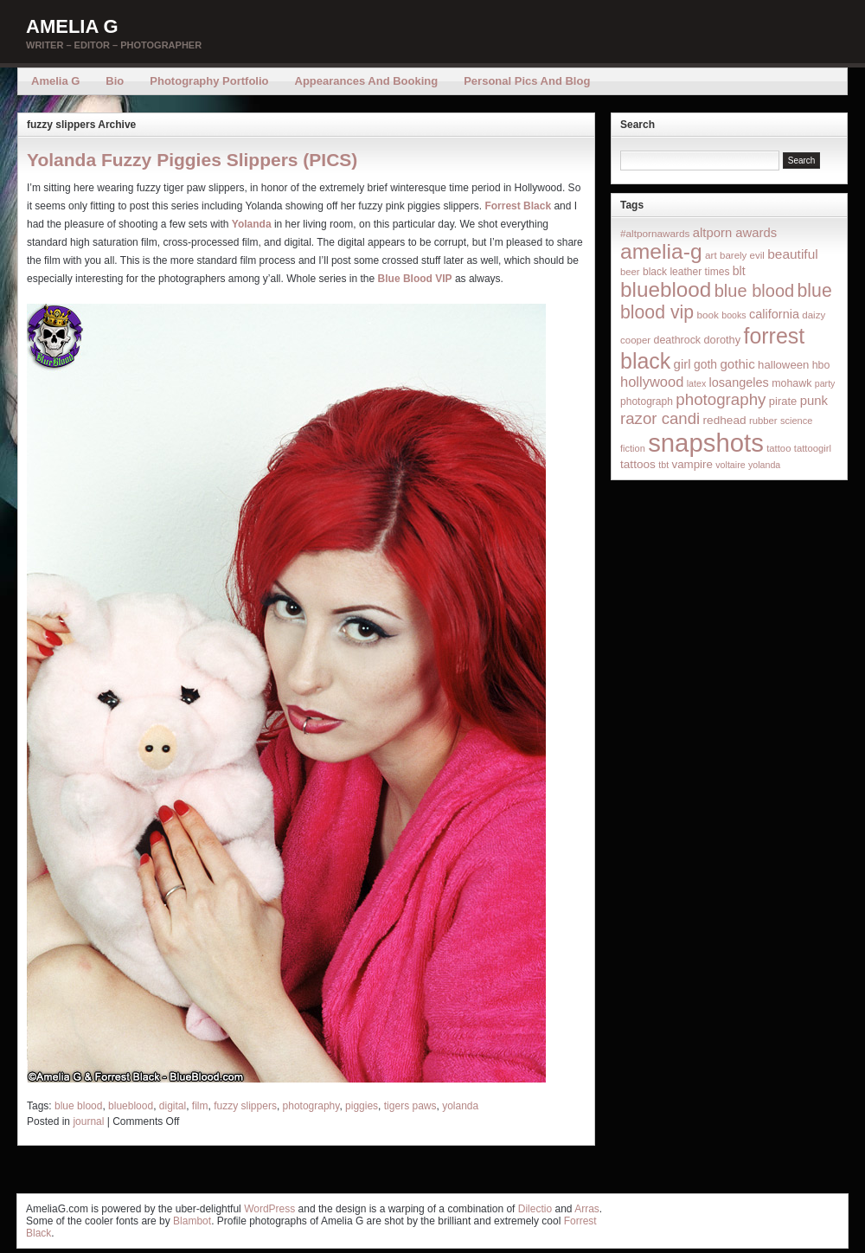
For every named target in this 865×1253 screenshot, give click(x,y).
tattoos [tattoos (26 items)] (638, 464)
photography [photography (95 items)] (721, 399)
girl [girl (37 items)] (682, 364)
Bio (115, 80)
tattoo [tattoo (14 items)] (778, 448)
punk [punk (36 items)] (814, 400)
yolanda (460, 1106)
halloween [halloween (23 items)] (783, 364)
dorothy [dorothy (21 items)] (721, 339)
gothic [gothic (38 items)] (737, 364)
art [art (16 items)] (711, 254)
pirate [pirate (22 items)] (783, 401)
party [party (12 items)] (825, 383)
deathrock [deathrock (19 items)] (678, 340)
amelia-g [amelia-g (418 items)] (661, 251)
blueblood (130, 1106)
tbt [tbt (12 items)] (663, 464)
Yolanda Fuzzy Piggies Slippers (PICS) (192, 160)
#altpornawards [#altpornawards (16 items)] (654, 233)
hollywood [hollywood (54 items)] (651, 381)
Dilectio (535, 1209)
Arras (586, 1209)
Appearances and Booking (367, 80)
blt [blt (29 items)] (739, 271)
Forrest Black (517, 206)
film (200, 1106)
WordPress (269, 1209)
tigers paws (410, 1106)
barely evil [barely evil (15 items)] (742, 255)
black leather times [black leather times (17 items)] (686, 272)
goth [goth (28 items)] (705, 364)
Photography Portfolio (209, 80)
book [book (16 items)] (707, 314)
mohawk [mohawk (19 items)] (791, 383)
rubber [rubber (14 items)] (763, 420)
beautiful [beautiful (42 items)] (792, 254)
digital (172, 1106)
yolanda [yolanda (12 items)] (764, 464)
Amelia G (72, 26)
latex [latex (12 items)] (697, 383)
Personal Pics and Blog (527, 80)
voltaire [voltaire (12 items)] (730, 464)
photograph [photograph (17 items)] (646, 401)
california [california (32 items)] (774, 314)
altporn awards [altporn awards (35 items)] (735, 233)
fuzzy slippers (245, 1106)
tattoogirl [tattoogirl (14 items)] (812, 448)
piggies (361, 1106)
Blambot (192, 1221)
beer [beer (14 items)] (630, 272)
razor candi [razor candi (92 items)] (660, 418)
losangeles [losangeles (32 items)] (739, 382)
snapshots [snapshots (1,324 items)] (706, 442)
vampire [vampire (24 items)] (691, 464)
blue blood (78, 1106)
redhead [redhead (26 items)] (724, 420)
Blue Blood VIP (415, 279)
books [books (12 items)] (733, 315)
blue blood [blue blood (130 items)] (754, 290)
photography (311, 1106)
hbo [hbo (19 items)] (821, 365)
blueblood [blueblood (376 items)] (665, 289)
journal (88, 1121)
